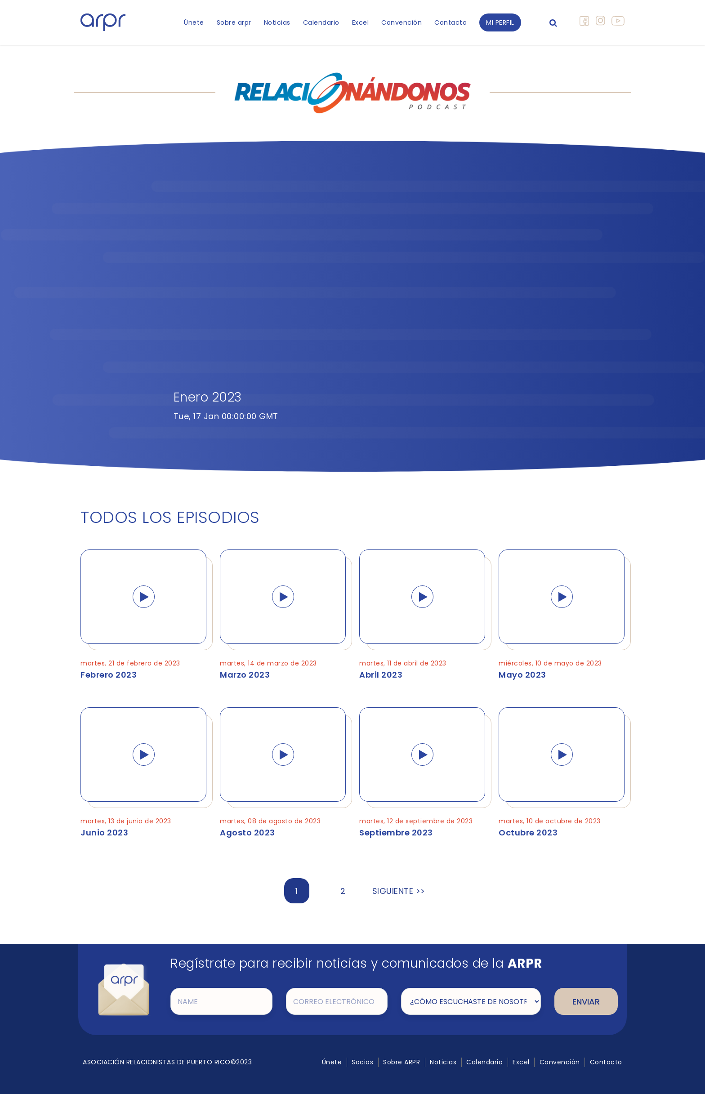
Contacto (450, 22)
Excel (360, 22)
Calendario (321, 22)
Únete (194, 22)
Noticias (277, 22)
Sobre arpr (234, 22)
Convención (401, 22)
